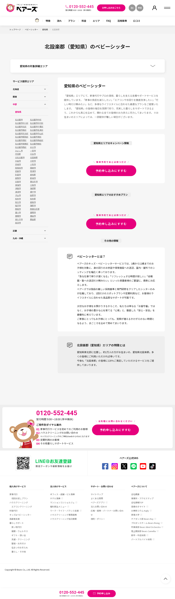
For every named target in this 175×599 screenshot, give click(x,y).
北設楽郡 (34, 157)
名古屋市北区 (20, 126)
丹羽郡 (18, 154)
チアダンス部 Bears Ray (142, 518)
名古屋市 (19, 119)
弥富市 (18, 174)
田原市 (33, 195)
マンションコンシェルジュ (62, 502)
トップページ (15, 29)
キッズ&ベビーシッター (20, 514)
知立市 (18, 202)
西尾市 (18, 209)
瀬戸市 (33, 192)
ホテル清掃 (55, 498)
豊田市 (33, 216)
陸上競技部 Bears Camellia (143, 531)
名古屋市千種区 (36, 126)
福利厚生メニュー (58, 506)
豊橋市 (18, 216)
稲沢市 (18, 205)
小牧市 (33, 164)
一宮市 (33, 150)
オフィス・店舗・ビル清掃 (62, 494)
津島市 (18, 188)
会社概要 (135, 494)
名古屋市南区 (20, 130)
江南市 (33, 185)
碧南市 (33, 202)
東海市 (18, 185)
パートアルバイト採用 (141, 539)
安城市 (18, 164)
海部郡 (33, 188)
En (132, 7)
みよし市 (19, 150)
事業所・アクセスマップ (142, 498)
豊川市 (18, 212)
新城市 (33, 178)
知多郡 (33, 199)
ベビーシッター (32, 29)
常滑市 (33, 171)
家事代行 (13, 494)
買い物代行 (16, 527)
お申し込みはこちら (111, 7)
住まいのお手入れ (19, 547)
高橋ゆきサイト (138, 506)
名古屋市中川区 (21, 123)
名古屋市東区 (35, 137)
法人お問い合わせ (99, 506)
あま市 (33, 147)
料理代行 (13, 510)
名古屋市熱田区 (36, 140)
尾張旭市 (19, 168)
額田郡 (33, 219)
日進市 (18, 181)
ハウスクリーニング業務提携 (63, 514)
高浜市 (18, 222)
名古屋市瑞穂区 (21, 143)
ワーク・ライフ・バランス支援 (64, 510)
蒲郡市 (33, 205)
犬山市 (18, 195)
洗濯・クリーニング (20, 539)
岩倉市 (18, 171)
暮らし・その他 (18, 551)
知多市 (18, 199)
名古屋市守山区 (36, 133)
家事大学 (135, 514)
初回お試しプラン (19, 498)
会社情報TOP (137, 502)
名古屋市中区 (35, 119)
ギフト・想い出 (18, 535)
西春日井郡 (35, 209)
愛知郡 (33, 174)
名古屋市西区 (20, 147)
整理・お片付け (18, 543)
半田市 (18, 161)
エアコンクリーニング (21, 506)
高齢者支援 (14, 518)
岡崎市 (33, 168)
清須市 (18, 192)
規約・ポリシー (98, 518)
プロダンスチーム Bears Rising (145, 522)
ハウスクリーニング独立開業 (63, 518)
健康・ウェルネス (19, 531)
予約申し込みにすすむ (111, 171)
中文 (140, 7)
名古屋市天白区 (21, 133)
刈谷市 (33, 154)
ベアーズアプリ (98, 502)
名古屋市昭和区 (21, 137)
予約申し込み (103, 593)
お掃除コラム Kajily (140, 510)
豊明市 (33, 212)
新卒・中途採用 (138, 535)
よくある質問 (97, 498)
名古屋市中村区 (36, 123)
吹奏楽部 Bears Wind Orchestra (146, 527)
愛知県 (45, 29)
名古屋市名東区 (36, 130)
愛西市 (18, 178)
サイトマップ (97, 494)
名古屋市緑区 (35, 143)
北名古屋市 (20, 157)
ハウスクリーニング (18, 502)
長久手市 (19, 219)
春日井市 (34, 181)
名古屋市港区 (20, 140)
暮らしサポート (16, 522)
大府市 (33, 161)
